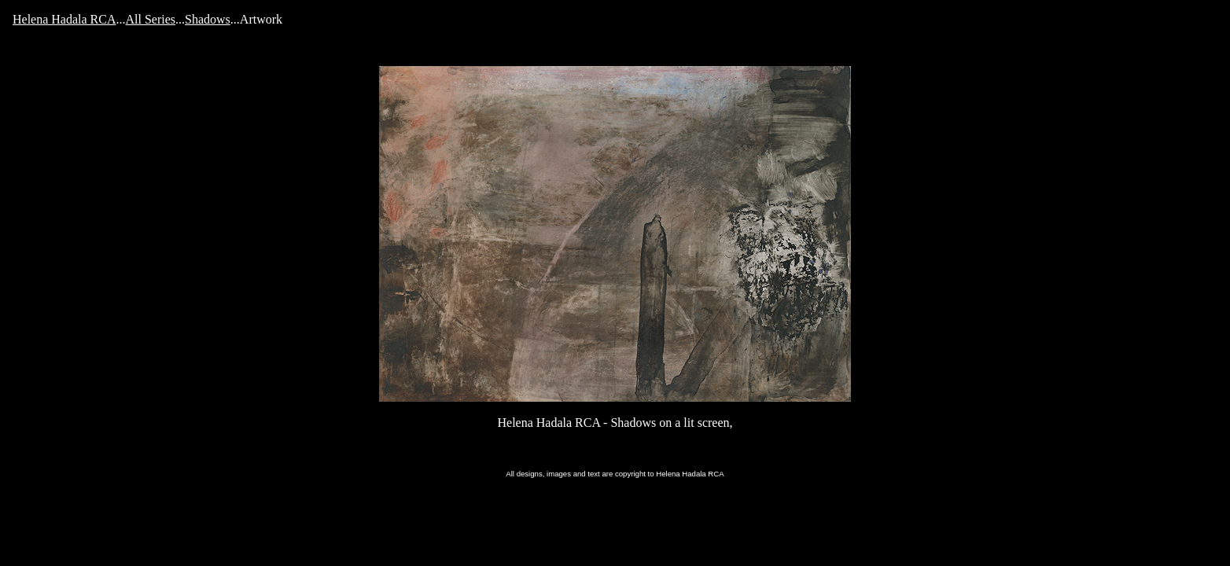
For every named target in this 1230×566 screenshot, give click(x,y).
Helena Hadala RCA (64, 19)
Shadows (207, 19)
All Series (151, 19)
